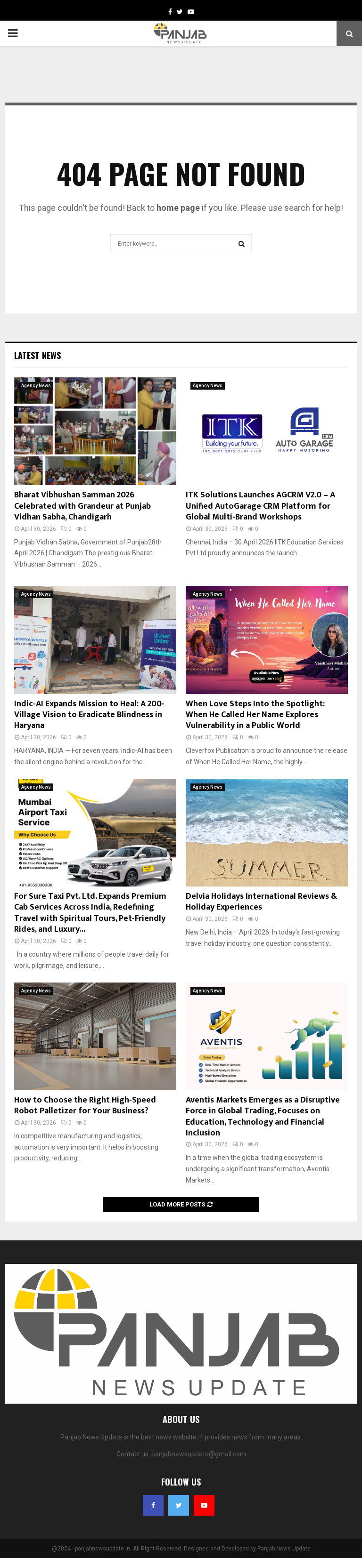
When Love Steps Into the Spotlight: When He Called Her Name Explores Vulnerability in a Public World (255, 715)
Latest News (37, 355)
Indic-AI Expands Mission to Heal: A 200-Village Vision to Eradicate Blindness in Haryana (89, 715)
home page (178, 208)
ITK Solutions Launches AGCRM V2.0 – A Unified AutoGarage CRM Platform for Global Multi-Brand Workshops (260, 506)
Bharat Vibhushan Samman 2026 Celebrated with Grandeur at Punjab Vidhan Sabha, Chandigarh (82, 506)
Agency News (36, 385)
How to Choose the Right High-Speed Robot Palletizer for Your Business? (85, 1105)
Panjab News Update (284, 1548)
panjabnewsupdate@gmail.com (198, 1454)
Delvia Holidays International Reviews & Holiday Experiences (261, 901)
